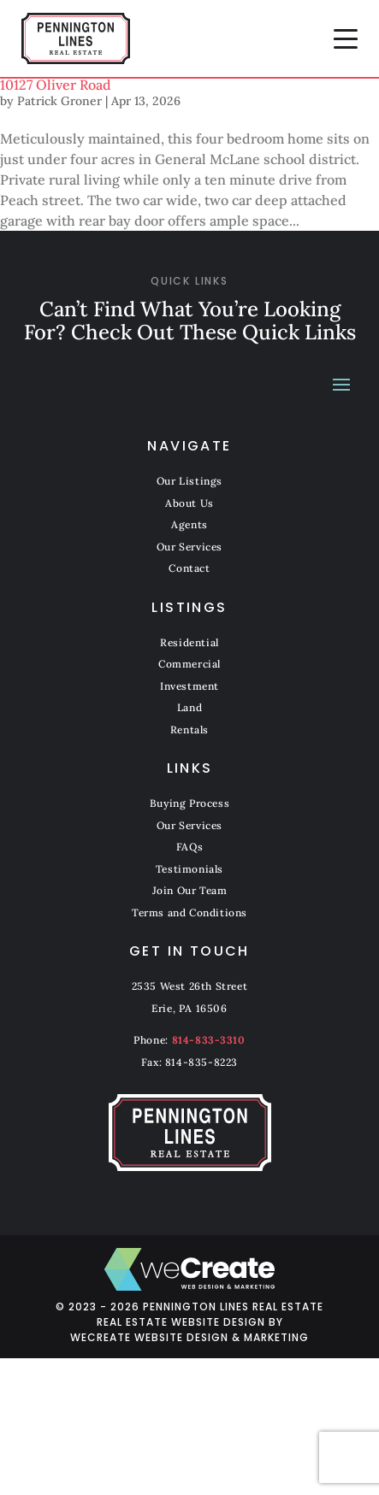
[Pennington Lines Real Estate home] (75, 38)
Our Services (189, 546)
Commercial (189, 663)
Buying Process (189, 803)
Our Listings (189, 480)
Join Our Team (190, 890)
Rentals (189, 729)
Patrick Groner (59, 101)
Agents (189, 524)
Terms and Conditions (189, 912)
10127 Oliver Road (55, 84)
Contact (189, 568)
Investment (189, 686)
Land (189, 707)
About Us (189, 503)
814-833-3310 (209, 1039)
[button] (346, 38)
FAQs (189, 846)
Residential (189, 642)
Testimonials (189, 868)
